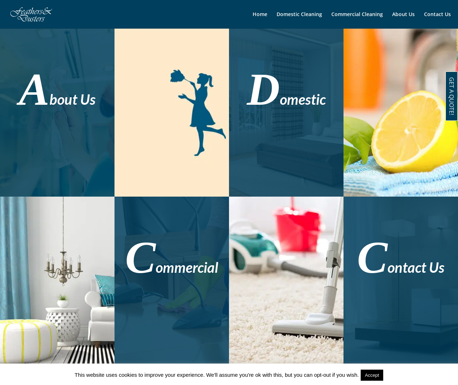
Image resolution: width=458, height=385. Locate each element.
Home (260, 15)
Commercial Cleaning (357, 15)
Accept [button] (372, 375)
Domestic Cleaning (299, 15)
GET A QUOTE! (451, 96)
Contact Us (437, 15)
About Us (403, 15)
